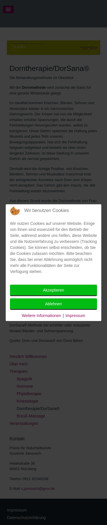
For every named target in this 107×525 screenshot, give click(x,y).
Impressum (75, 315)
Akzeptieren (53, 290)
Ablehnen (53, 304)
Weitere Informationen (41, 315)
